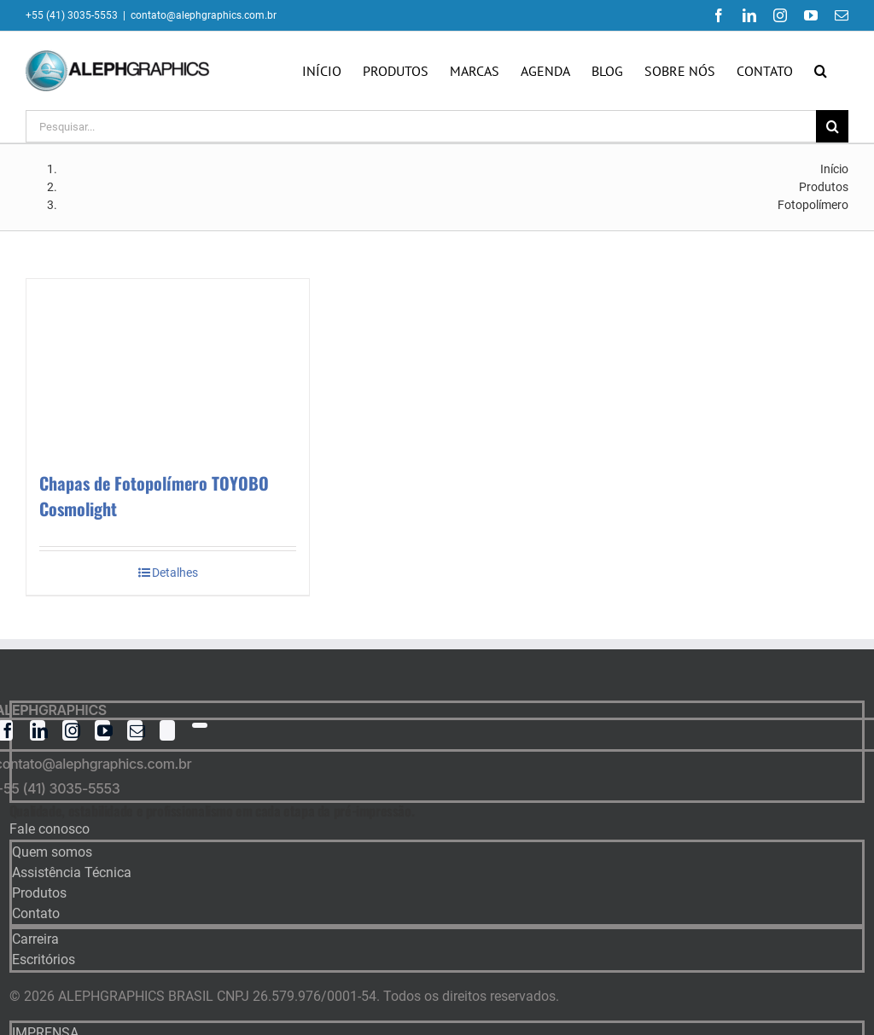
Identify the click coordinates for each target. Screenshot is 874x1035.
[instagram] (70, 730)
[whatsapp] (199, 725)
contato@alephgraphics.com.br (204, 15)
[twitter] (167, 730)
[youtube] (102, 730)
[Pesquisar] (832, 126)
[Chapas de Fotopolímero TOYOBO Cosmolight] (167, 366)
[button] (820, 71)
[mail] (135, 730)
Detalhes (175, 572)
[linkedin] (37, 730)
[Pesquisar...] (421, 126)
